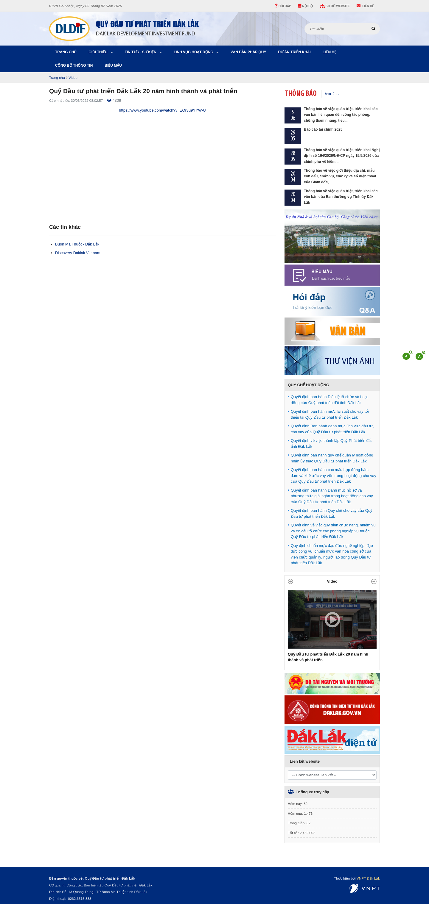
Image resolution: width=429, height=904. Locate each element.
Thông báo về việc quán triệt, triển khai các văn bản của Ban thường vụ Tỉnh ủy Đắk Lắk (340, 197)
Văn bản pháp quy (248, 52)
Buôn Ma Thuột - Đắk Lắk (77, 244)
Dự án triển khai (294, 52)
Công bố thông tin (74, 65)
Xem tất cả (332, 94)
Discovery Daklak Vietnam (77, 253)
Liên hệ (329, 52)
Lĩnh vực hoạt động (193, 52)
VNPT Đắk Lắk (368, 878)
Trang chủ (66, 52)
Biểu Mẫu (113, 65)
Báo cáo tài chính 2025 (323, 129)
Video (73, 77)
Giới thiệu (97, 52)
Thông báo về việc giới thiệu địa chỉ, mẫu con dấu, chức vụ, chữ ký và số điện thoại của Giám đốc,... (340, 176)
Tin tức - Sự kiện (140, 52)
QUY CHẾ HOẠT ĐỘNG (308, 385)
